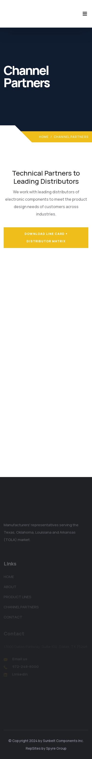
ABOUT (10, 587)
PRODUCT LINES (17, 597)
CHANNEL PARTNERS (21, 607)
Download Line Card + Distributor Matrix (46, 237)
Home (44, 137)
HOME (9, 577)
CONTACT (13, 618)
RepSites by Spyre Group (46, 748)
